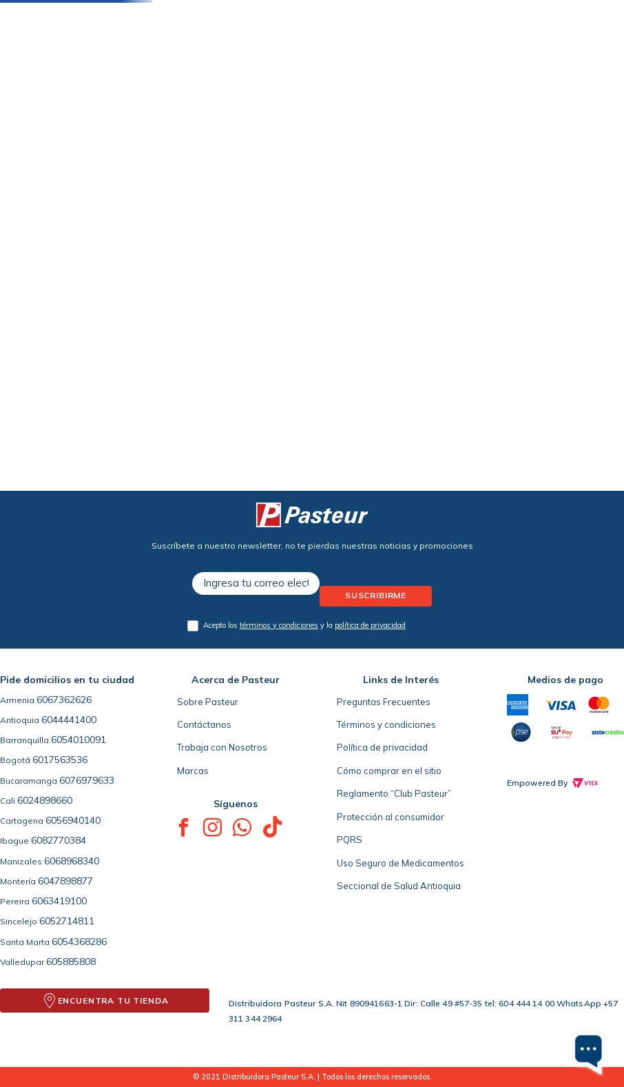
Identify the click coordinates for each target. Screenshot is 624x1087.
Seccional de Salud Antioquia (399, 885)
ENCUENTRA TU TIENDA (113, 1000)
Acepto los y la (304, 625)
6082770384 (58, 840)
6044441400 (68, 719)
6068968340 (71, 861)
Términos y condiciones (386, 724)
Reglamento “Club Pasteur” (394, 793)
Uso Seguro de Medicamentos (400, 862)
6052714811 (66, 921)
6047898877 (65, 881)
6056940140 (73, 820)
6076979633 (86, 780)
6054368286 (79, 941)
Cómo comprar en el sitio (389, 770)
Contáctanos (204, 724)
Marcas (193, 770)
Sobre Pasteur (207, 701)
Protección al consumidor (390, 816)
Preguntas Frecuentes (383, 701)
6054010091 (78, 739)
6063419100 (59, 901)
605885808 (71, 961)
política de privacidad (370, 625)
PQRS (349, 839)
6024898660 (44, 800)
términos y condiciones (279, 625)
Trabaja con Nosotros (222, 747)
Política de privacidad (382, 747)
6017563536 (59, 759)
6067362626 (64, 699)
